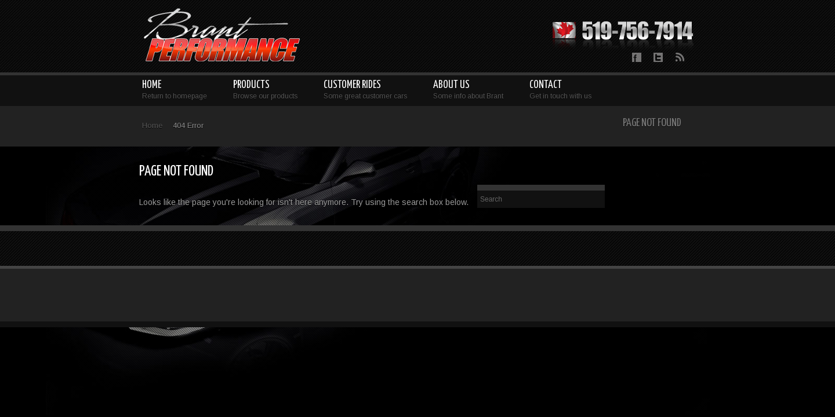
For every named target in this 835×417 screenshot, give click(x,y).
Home (152, 125)
